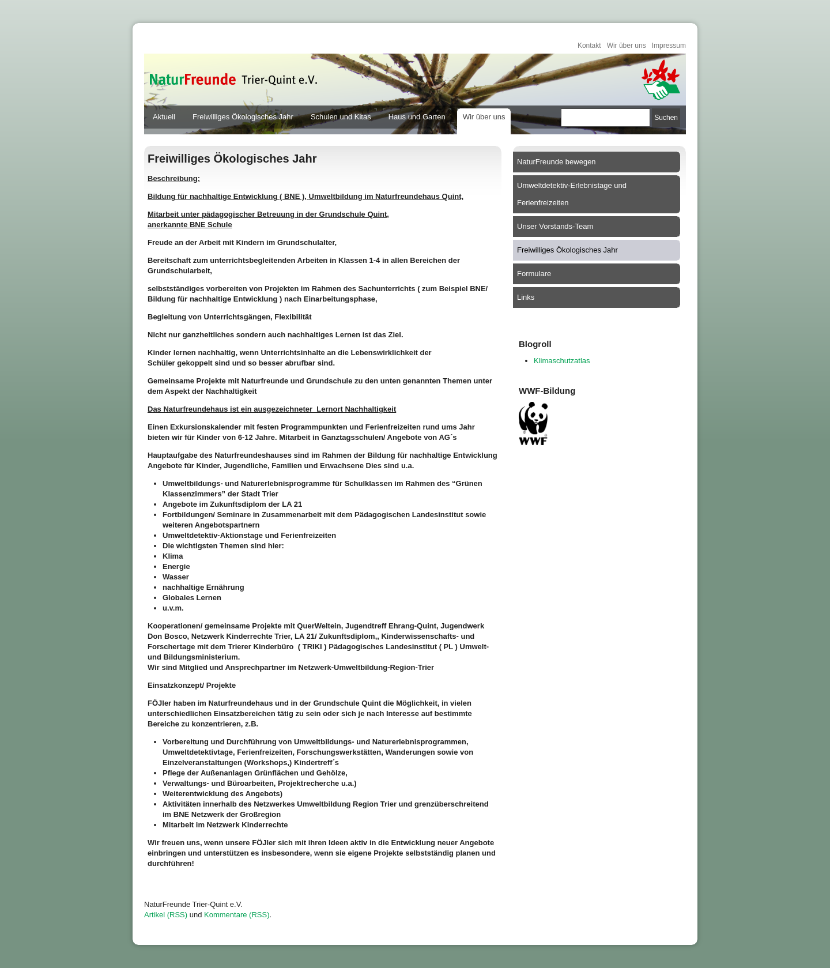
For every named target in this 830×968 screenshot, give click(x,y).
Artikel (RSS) (165, 914)
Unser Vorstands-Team (555, 226)
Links (525, 297)
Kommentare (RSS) (236, 914)
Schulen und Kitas (341, 116)
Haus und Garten (417, 116)
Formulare (534, 273)
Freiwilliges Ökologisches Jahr (243, 116)
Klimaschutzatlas (562, 360)
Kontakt (589, 46)
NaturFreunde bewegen (556, 161)
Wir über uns (626, 46)
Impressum (669, 46)
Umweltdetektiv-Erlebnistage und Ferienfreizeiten (572, 194)
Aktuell (164, 116)
